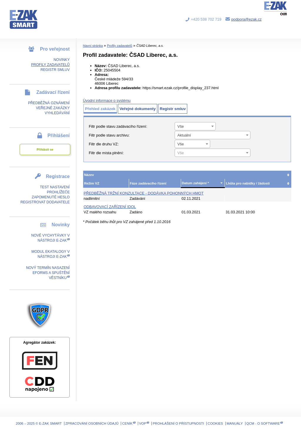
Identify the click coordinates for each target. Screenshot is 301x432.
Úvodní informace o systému (107, 100)
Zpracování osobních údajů (91, 423)
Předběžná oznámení (49, 103)
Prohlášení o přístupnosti (178, 423)
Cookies (215, 423)
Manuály (235, 423)
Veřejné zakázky (53, 108)
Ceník (127, 423)
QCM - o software (263, 423)
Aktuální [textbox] (184, 135)
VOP (142, 423)
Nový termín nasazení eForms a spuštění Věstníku (48, 273)
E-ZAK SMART (27, 14)
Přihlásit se (45, 149)
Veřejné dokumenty (137, 109)
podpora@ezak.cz (246, 19)
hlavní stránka (93, 45)
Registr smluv (55, 70)
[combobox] (195, 126)
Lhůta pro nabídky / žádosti (248, 183)
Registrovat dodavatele (45, 202)
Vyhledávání (57, 113)
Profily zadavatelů (50, 65)
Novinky (61, 60)
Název (89, 175)
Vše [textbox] (180, 126)
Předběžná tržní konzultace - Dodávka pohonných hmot (144, 193)
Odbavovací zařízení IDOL (110, 207)
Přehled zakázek (100, 109)
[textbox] (212, 153)
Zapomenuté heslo (51, 197)
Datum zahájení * (195, 183)
